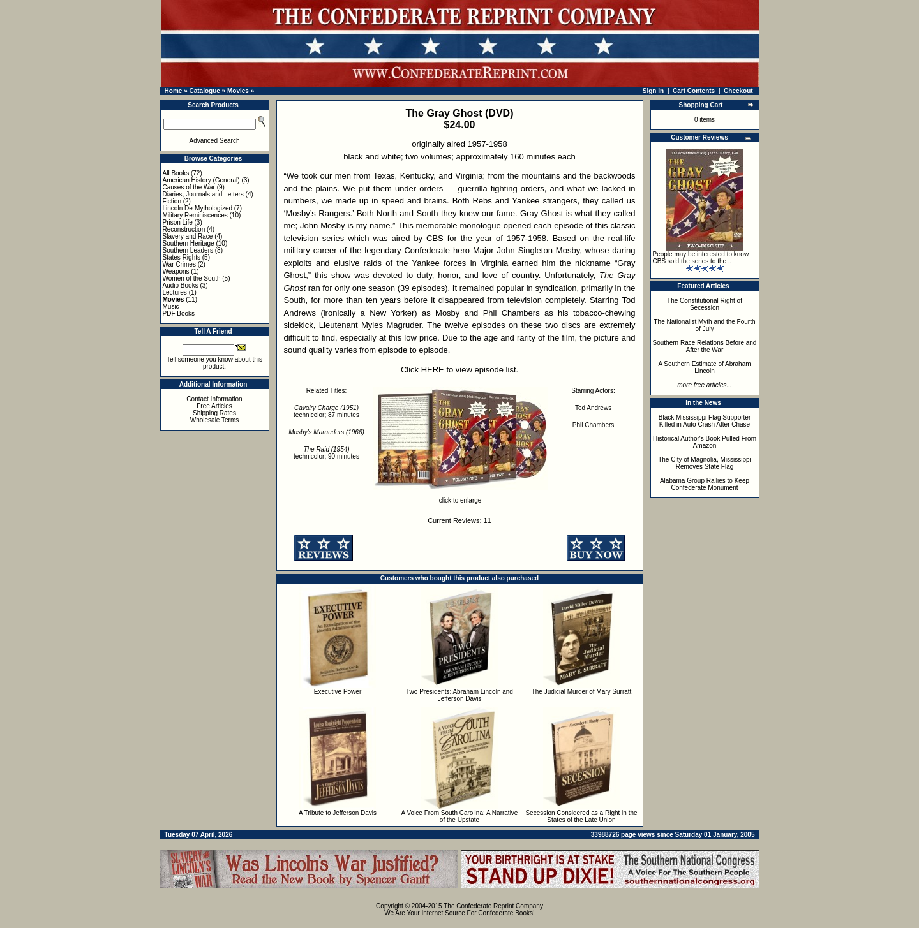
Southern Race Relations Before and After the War (705, 346)
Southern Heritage (188, 243)
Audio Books (180, 285)
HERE (432, 369)
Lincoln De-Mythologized (198, 208)
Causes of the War (189, 187)
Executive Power (337, 691)
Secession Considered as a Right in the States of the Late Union (581, 816)
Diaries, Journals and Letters (203, 194)
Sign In (653, 90)
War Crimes (179, 264)
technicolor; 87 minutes (326, 411)
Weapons (176, 271)
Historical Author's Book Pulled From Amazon (704, 442)
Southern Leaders (188, 250)
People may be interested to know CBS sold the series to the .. (701, 258)
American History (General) (201, 180)
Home (174, 90)
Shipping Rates (214, 412)
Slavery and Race (188, 236)
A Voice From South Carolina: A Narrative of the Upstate (459, 816)
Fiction (172, 201)
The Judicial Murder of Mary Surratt (582, 691)
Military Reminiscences (195, 215)
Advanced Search (215, 140)
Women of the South (192, 278)
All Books (176, 173)
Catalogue (204, 90)
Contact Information (214, 398)
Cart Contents (694, 90)
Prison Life (178, 222)
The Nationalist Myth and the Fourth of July (705, 325)
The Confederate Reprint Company (493, 906)
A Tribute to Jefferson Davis (338, 812)
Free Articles (214, 405)
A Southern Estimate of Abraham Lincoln (704, 367)
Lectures (175, 292)
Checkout (738, 90)
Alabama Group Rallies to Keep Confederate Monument (704, 484)
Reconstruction (184, 229)
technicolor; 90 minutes (326, 453)
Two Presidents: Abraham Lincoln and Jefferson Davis (459, 695)
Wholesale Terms (214, 419)
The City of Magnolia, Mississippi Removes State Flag (704, 463)
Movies (238, 90)
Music (171, 306)
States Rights (181, 257)
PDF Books (179, 313)
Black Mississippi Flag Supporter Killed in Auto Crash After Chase (705, 421)
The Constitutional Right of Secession (704, 304)
